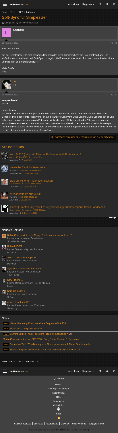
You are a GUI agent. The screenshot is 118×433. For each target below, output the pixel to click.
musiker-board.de (22, 423)
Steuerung (12, 308)
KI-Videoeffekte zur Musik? (25, 193)
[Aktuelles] (100, 4)
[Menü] (5, 4)
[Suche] (107, 4)
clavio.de (65, 423)
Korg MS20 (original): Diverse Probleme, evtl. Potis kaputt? (45, 154)
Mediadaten (58, 405)
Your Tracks (13, 275)
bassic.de (38, 423)
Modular (42, 210)
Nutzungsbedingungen (58, 388)
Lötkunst (37, 170)
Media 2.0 (33, 197)
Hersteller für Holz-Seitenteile (27, 167)
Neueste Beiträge (12, 229)
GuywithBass (14, 210)
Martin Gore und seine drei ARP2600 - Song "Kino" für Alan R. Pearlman (41, 339)
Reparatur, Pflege (36, 157)
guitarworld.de (79, 423)
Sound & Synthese (16, 241)
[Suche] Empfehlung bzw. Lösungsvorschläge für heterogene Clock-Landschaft (57, 207)
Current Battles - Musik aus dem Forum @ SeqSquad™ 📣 (37, 333)
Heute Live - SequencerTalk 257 (23, 328)
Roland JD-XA (14, 246)
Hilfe (58, 397)
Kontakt (58, 384)
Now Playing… (15, 279)
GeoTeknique (14, 184)
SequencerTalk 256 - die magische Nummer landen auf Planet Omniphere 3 (46, 344)
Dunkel (59, 378)
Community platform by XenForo (51, 430)
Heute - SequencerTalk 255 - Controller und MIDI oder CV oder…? (41, 349)
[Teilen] (112, 43)
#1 (116, 43)
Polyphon (11, 252)
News (5, 318)
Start (58, 413)
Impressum (58, 401)
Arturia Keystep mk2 (18, 302)
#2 (116, 95)
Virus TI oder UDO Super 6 (21, 257)
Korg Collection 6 (16, 291)
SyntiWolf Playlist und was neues (24, 268)
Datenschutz (58, 393)
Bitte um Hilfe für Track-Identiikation (31, 180)
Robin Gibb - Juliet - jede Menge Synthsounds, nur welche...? (39, 235)
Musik (38, 184)
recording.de (52, 423)
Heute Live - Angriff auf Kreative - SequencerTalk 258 (34, 323)
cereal (11, 157)
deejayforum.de (96, 423)
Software (11, 297)
